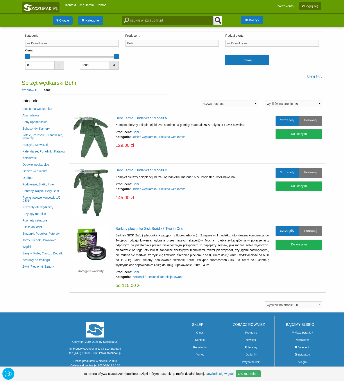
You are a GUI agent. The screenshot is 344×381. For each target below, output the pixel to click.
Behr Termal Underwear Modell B (141, 170)
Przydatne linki (251, 362)
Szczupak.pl (30, 90)
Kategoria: (32, 35)
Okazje (62, 20)
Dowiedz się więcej (220, 374)
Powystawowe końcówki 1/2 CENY (41, 199)
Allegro (302, 362)
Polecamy (251, 347)
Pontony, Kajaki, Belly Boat (40, 191)
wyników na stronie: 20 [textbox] (282, 103)
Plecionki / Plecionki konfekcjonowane (157, 277)
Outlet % (251, 354)
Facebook (302, 347)
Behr (136, 132)
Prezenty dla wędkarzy (37, 207)
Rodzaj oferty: (234, 35)
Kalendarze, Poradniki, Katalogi (43, 151)
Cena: (29, 50)
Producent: (132, 35)
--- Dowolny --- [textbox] (237, 43)
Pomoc (101, 5)
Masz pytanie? (302, 332)
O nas (200, 332)
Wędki (26, 247)
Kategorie (90, 20)
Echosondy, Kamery (36, 128)
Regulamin (86, 5)
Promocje (251, 332)
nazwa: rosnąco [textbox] (213, 103)
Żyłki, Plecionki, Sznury (38, 266)
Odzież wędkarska (34, 171)
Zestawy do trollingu (36, 260)
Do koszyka (299, 134)
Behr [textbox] (130, 43)
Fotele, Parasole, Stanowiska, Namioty (42, 136)
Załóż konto (285, 6)
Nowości (251, 339)
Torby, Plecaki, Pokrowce (39, 240)
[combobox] (72, 43)
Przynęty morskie (34, 214)
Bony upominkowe (34, 122)
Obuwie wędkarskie (35, 164)
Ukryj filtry (314, 76)
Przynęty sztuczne (34, 220)
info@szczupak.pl (110, 353)
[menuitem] (63, 20)
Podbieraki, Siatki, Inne (38, 184)
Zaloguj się (310, 6)
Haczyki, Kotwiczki (35, 145)
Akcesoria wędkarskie (37, 109)
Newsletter (302, 339)
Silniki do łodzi (32, 227)
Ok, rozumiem (248, 374)
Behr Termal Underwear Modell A (141, 118)
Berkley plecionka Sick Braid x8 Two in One (149, 228)
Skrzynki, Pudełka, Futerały (41, 233)
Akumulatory (30, 115)
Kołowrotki (29, 158)
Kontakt (70, 5)
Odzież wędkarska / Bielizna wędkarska (159, 137)
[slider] (27, 56)
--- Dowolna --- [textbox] (37, 43)
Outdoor (28, 178)
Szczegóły (287, 120)
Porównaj (310, 120)
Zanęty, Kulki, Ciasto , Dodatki (42, 253)
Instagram (302, 354)
